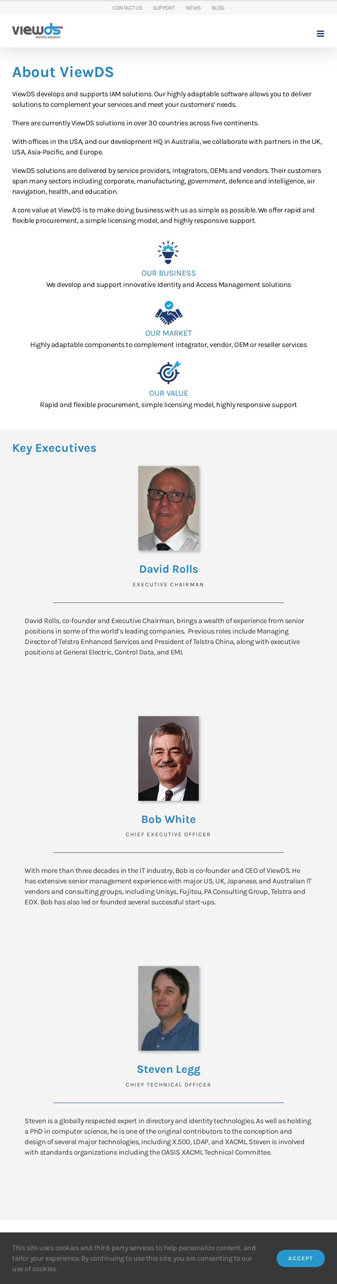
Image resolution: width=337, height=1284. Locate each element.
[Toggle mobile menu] (321, 33)
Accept (300, 1258)
